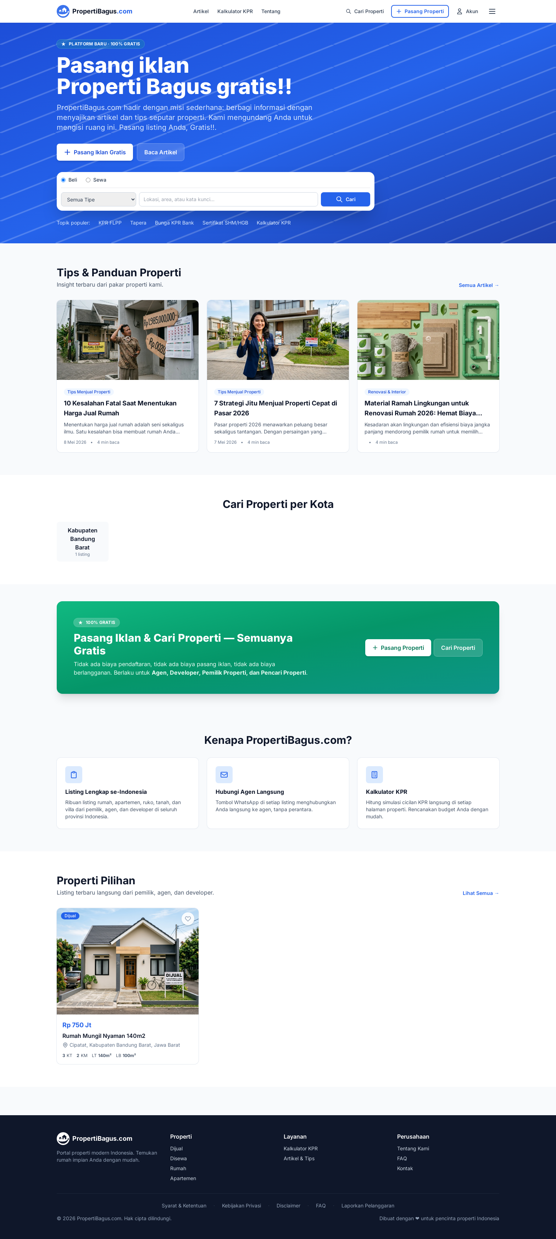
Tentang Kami (413, 1148)
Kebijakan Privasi (241, 1205)
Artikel (201, 11)
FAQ (402, 1158)
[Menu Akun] (467, 11)
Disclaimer (288, 1205)
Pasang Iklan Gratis (95, 152)
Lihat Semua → (481, 893)
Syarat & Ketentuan (184, 1205)
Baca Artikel (160, 152)
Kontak (405, 1168)
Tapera (138, 223)
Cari (346, 199)
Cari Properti (365, 11)
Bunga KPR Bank (174, 223)
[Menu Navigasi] (492, 11)
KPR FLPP (110, 223)
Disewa (178, 1158)
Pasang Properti (398, 647)
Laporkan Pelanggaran (367, 1205)
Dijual (176, 1148)
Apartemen (183, 1178)
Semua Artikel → (479, 285)
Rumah (178, 1168)
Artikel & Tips (299, 1158)
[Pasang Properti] (420, 11)
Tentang (270, 11)
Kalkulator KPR (235, 11)
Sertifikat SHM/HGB (225, 223)
